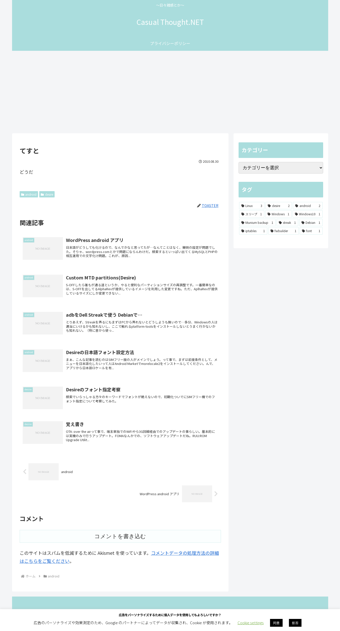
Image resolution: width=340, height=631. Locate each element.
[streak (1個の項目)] (287, 222)
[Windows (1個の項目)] (278, 214)
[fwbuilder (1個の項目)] (283, 231)
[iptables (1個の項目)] (253, 231)
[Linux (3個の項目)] (252, 205)
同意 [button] (276, 622)
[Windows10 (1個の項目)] (308, 214)
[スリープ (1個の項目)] (251, 214)
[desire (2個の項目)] (279, 205)
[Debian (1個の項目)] (311, 222)
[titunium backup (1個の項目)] (257, 222)
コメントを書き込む (120, 548)
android (29, 194)
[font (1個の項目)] (311, 231)
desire (47, 194)
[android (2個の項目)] (308, 205)
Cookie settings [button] (251, 622)
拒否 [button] (295, 622)
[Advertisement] (170, 92)
